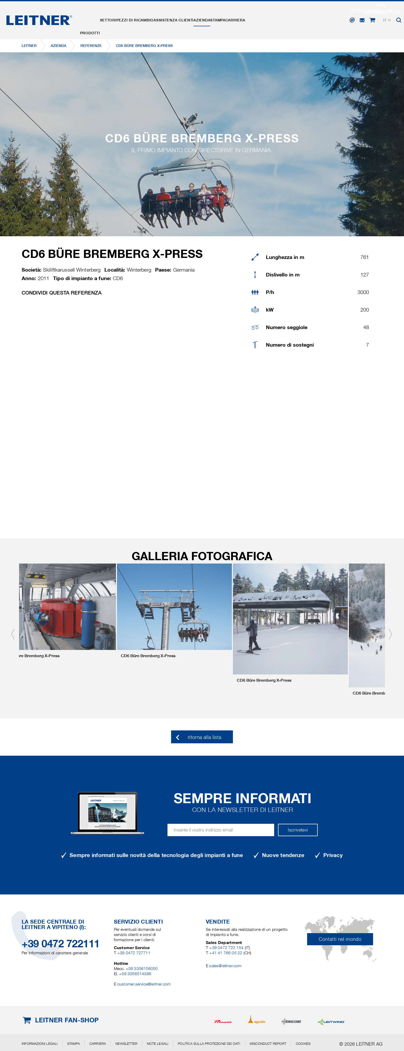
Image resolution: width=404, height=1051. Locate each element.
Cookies (303, 1043)
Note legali (157, 1043)
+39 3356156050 (142, 968)
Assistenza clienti (197, 19)
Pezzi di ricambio (151, 19)
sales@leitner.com (225, 965)
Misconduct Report (268, 1043)
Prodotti (93, 19)
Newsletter (126, 1043)
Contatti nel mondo (340, 939)
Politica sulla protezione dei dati (209, 1043)
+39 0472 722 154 (226, 947)
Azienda (232, 19)
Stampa (254, 19)
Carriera (279, 19)
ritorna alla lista (204, 737)
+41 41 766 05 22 (226, 952)
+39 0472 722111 (61, 943)
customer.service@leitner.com (144, 984)
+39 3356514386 (135, 973)
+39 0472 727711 (133, 952)
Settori (118, 19)
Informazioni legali (40, 1043)
